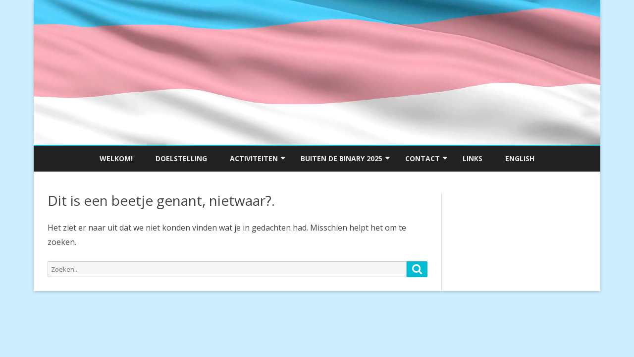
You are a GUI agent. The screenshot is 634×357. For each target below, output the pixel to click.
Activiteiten (254, 158)
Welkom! (116, 158)
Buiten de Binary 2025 (341, 158)
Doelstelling (181, 158)
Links (472, 158)
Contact (422, 158)
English (519, 158)
